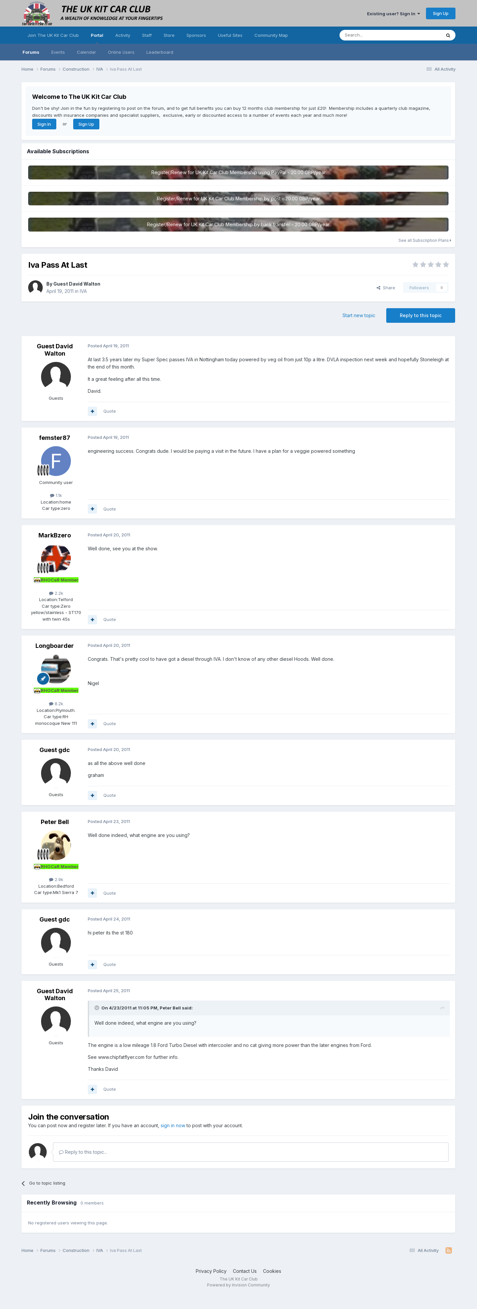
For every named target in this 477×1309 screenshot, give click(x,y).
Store (169, 35)
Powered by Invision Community (238, 1284)
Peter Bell (55, 821)
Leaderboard (159, 52)
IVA (83, 291)
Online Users (121, 52)
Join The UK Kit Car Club (53, 35)
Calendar (86, 52)
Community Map (271, 35)
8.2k (56, 703)
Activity (122, 35)
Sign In (44, 124)
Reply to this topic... (83, 1152)
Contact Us (245, 1271)
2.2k (56, 593)
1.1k (56, 495)
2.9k (56, 879)
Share (386, 287)
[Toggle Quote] (97, 1007)
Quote (109, 411)
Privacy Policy (211, 1271)
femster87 (54, 437)
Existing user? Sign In (393, 13)
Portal (97, 38)
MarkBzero (54, 535)
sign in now (173, 1125)
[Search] (373, 35)
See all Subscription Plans (424, 240)
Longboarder (54, 645)
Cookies (272, 1271)
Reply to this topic (421, 315)
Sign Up (441, 13)
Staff (147, 35)
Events (58, 52)
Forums (31, 52)
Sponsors (196, 35)
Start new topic (359, 315)
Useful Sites (230, 35)
